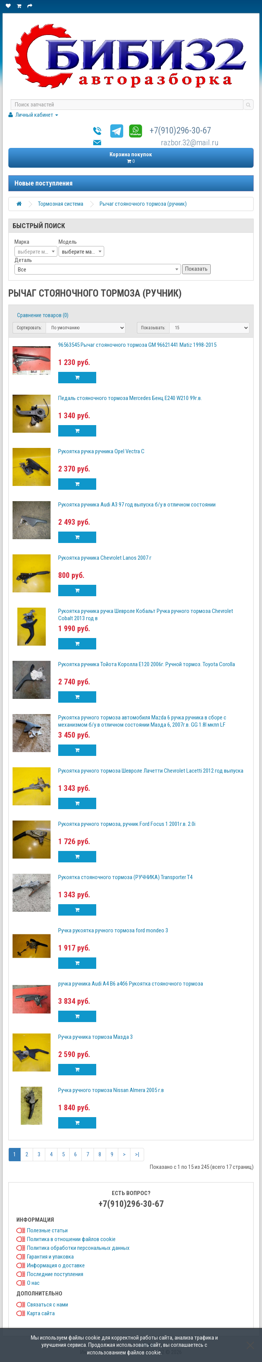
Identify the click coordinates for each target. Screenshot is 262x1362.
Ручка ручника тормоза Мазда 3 (95, 1036)
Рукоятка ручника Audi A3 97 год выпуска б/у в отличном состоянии (137, 504)
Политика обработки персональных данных (78, 1248)
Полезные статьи (47, 1230)
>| (137, 1154)
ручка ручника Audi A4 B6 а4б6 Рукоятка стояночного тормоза (130, 983)
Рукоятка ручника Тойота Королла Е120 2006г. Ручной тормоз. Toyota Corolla (146, 664)
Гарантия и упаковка (50, 1256)
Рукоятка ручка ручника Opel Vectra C (101, 451)
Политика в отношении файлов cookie (71, 1239)
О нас (33, 1282)
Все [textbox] (22, 269)
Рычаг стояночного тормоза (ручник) (143, 203)
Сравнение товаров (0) (42, 315)
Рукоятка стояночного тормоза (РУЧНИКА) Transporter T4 (125, 877)
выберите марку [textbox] (80, 251)
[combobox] (35, 251)
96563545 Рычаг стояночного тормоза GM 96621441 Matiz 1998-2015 (137, 344)
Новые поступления (43, 183)
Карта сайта (41, 1313)
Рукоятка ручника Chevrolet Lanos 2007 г (104, 557)
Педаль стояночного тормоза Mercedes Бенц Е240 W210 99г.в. (130, 398)
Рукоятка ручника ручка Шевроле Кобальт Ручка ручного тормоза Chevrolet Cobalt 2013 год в (145, 615)
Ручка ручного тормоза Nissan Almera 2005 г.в (111, 1090)
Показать (196, 268)
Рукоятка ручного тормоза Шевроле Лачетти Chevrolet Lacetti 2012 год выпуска (150, 770)
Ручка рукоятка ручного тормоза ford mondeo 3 (113, 930)
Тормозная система (60, 203)
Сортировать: (29, 327)
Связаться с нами (47, 1304)
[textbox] (36, 251)
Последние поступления (55, 1274)
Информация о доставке (56, 1265)
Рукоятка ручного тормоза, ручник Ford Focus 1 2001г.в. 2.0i (126, 824)
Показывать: (153, 327)
